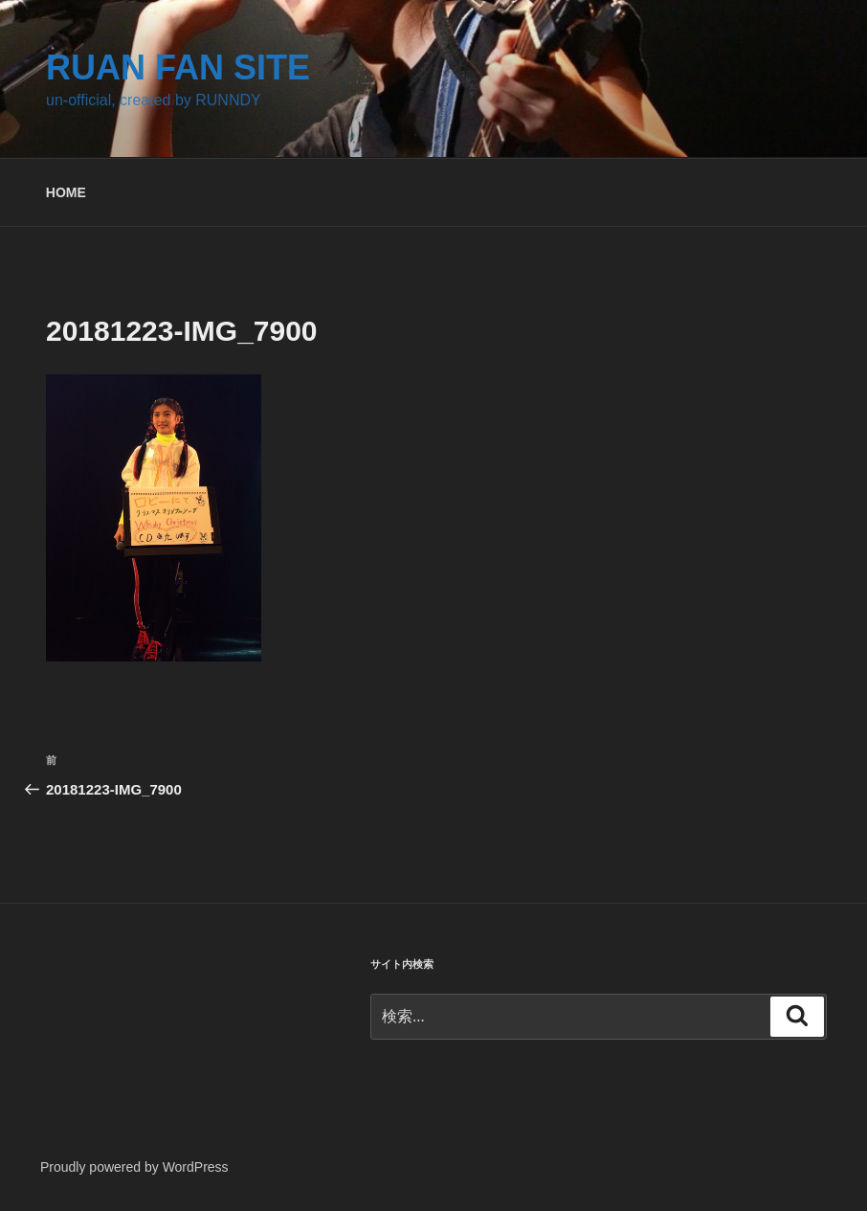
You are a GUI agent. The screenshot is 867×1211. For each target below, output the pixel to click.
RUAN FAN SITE (178, 67)
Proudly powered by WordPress (134, 1167)
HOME (66, 192)
